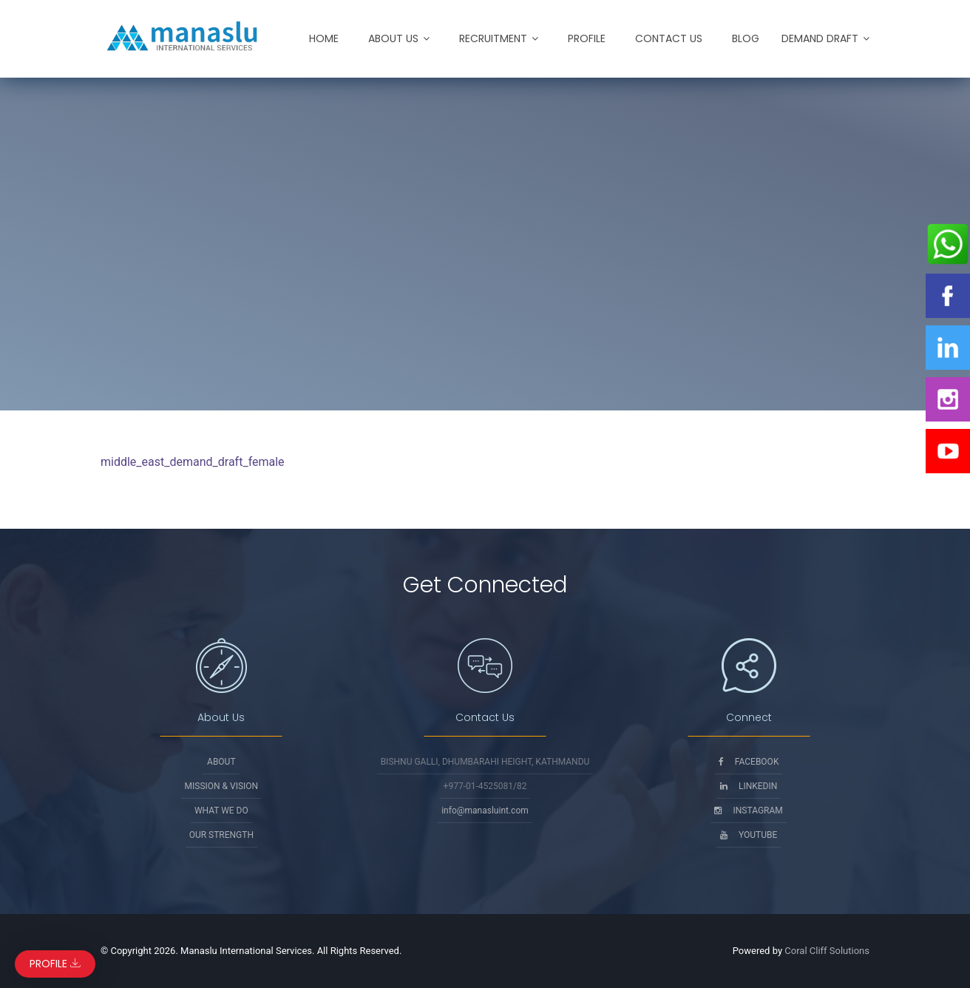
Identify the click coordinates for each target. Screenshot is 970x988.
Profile (587, 38)
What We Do (221, 810)
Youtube (748, 835)
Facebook (749, 762)
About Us (393, 38)
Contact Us (668, 38)
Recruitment (493, 38)
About (221, 762)
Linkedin (748, 786)
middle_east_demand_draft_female (193, 462)
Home (324, 38)
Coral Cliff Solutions (826, 950)
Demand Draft (819, 38)
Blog (745, 38)
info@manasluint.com (485, 810)
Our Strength (221, 835)
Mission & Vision (222, 786)
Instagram (748, 810)
